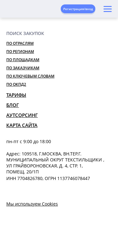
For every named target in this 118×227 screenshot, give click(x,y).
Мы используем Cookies (32, 204)
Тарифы (16, 95)
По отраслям (20, 43)
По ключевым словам (30, 76)
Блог (12, 105)
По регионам (20, 51)
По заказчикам (22, 68)
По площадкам (22, 59)
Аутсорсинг (22, 115)
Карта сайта (21, 125)
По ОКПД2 (16, 84)
